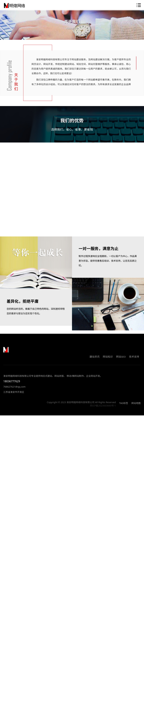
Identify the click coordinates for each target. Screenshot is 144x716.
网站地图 (136, 406)
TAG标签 (123, 406)
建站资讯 (95, 359)
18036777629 (11, 384)
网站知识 (108, 359)
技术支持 (134, 359)
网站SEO (121, 359)
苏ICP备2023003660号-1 (103, 408)
